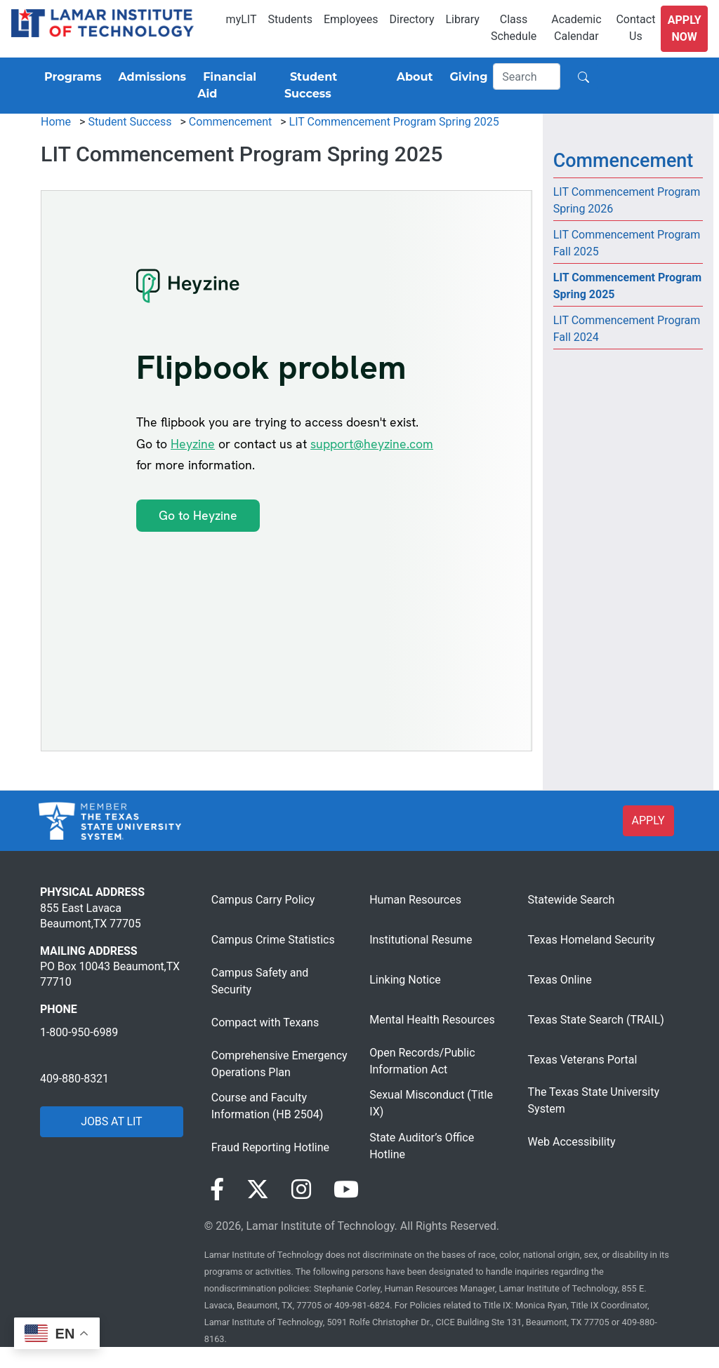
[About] (412, 77)
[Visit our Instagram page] (301, 1189)
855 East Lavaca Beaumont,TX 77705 (90, 915)
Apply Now (684, 28)
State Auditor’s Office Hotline (421, 1146)
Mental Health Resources (432, 1019)
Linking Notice (405, 979)
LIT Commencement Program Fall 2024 (627, 329)
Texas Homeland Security (591, 939)
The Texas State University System (593, 1100)
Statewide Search (571, 899)
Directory (412, 19)
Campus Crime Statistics (273, 939)
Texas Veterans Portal (583, 1059)
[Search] (526, 76)
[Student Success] (332, 86)
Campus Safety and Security (260, 981)
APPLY (648, 820)
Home (56, 121)
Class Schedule (513, 28)
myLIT (241, 19)
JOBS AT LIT (111, 1121)
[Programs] (70, 77)
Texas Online (560, 979)
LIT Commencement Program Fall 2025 (627, 243)
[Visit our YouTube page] (346, 1189)
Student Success (129, 121)
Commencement (230, 121)
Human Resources (415, 899)
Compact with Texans (265, 1022)
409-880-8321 (74, 1078)
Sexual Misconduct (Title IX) (431, 1103)
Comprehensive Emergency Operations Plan (279, 1064)
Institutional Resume (420, 939)
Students (290, 19)
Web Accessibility (572, 1141)
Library (462, 19)
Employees (351, 19)
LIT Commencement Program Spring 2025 (394, 121)
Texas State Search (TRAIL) (596, 1019)
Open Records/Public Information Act (422, 1061)
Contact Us (635, 28)
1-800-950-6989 (79, 1032)
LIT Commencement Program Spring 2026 (627, 200)
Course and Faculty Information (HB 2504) (267, 1106)
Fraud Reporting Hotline (270, 1147)
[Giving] (466, 77)
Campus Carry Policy (263, 899)
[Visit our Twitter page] (257, 1189)
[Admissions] (149, 77)
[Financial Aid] (235, 86)
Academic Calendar (576, 28)
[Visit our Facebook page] (217, 1189)
